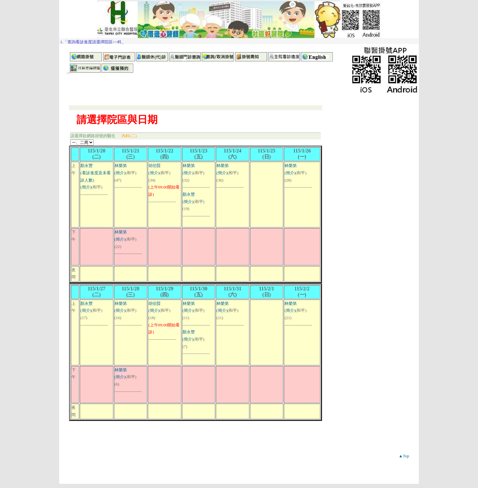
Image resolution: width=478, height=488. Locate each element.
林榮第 (121, 165)
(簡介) (85, 187)
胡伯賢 (154, 165)
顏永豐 (86, 165)
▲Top (404, 456)
